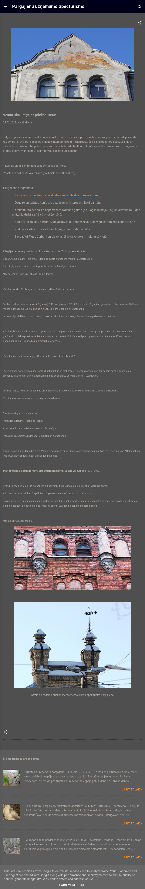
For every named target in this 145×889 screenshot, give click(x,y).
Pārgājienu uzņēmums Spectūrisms (48, 6)
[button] (139, 23)
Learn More (67, 885)
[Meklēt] (139, 7)
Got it (84, 885)
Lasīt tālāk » (132, 789)
